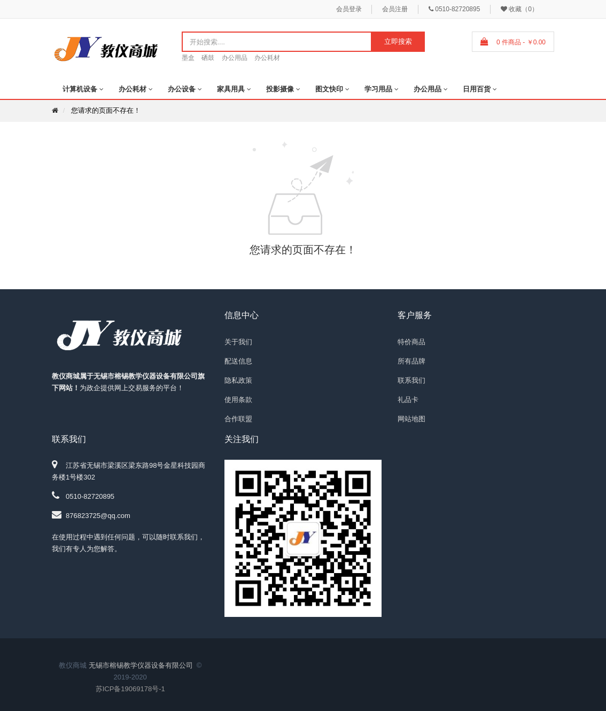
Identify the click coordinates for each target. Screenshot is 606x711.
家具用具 (231, 89)
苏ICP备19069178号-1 (130, 689)
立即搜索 (398, 41)
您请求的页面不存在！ (106, 110)
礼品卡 (408, 400)
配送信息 (238, 361)
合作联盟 (238, 419)
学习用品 (378, 89)
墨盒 (188, 57)
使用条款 (238, 400)
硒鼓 (207, 57)
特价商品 (411, 342)
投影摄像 (280, 89)
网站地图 (411, 419)
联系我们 (411, 380)
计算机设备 (80, 89)
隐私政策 (238, 380)
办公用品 (234, 57)
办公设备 (182, 89)
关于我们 (238, 342)
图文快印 (329, 89)
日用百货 (477, 89)
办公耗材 (267, 57)
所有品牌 (411, 361)
